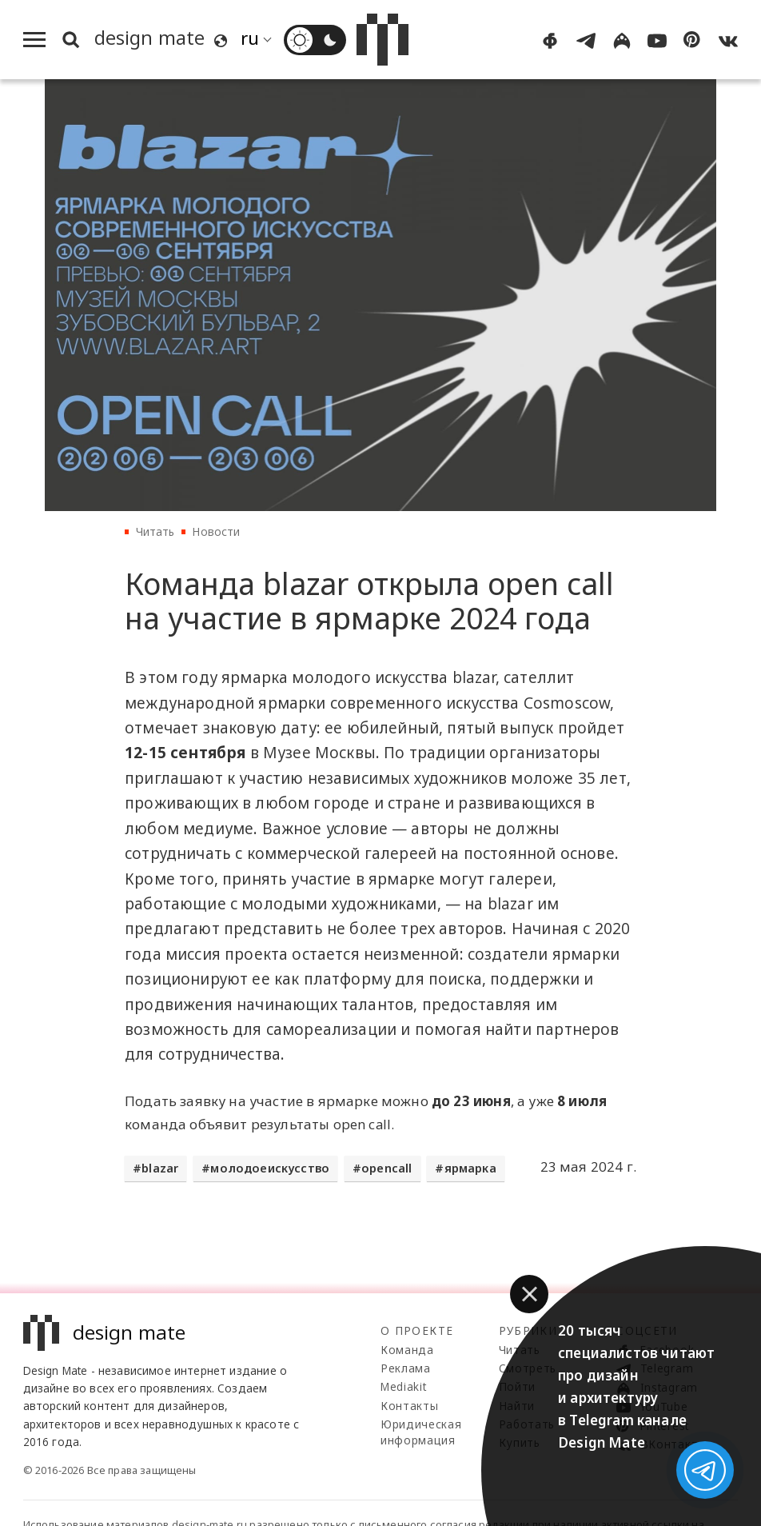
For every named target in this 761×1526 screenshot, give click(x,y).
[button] (529, 1294)
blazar (159, 1168)
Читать (155, 531)
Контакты (409, 1405)
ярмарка (470, 1168)
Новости (216, 531)
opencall (386, 1168)
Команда (407, 1349)
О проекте (416, 1330)
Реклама (405, 1368)
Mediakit (403, 1386)
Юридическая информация (420, 1432)
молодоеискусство (269, 1168)
